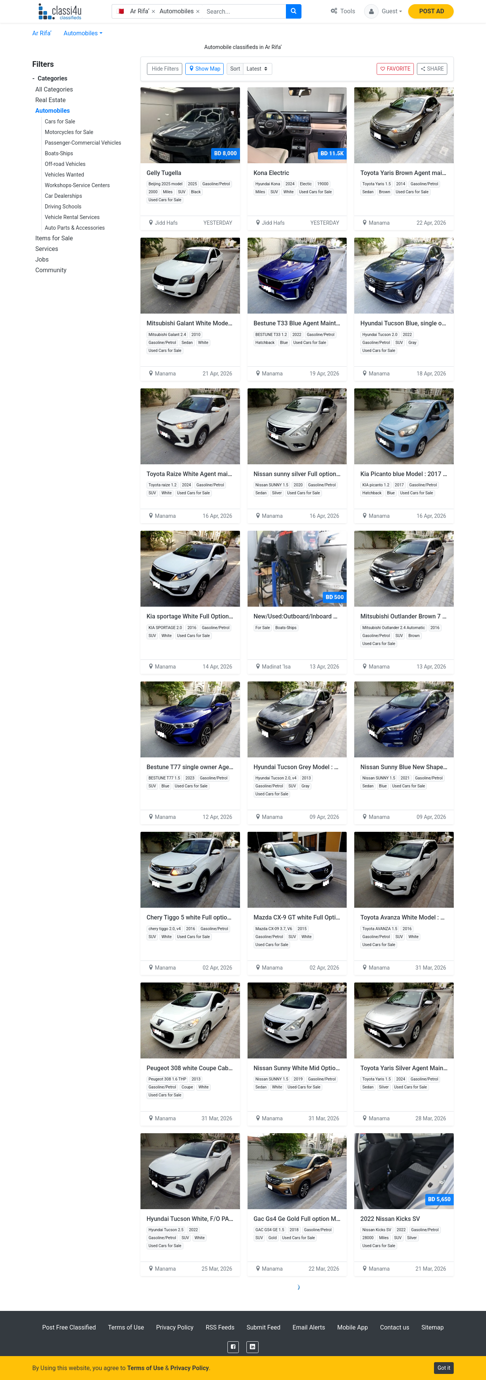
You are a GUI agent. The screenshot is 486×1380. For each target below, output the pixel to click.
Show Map (205, 69)
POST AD (431, 11)
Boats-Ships (59, 153)
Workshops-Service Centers (77, 185)
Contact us (394, 1327)
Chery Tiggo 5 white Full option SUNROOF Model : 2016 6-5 (227, 917)
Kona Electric (271, 173)
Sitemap (432, 1327)
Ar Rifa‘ (42, 33)
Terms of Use (126, 1327)
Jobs (42, 259)
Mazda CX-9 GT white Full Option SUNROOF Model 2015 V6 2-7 (339, 917)
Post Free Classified (69, 1327)
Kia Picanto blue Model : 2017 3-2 (406, 474)
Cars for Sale (60, 121)
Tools (343, 11)
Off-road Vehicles (65, 164)
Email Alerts (309, 1327)
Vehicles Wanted (64, 175)
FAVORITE (395, 69)
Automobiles (81, 33)
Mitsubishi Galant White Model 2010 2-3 (201, 323)
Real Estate (50, 100)
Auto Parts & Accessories (75, 228)
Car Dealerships (63, 196)
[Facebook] (233, 1347)
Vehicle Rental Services (72, 217)
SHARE (432, 69)
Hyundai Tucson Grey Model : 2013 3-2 (306, 767)
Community (50, 270)
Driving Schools (63, 206)
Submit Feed (263, 1327)
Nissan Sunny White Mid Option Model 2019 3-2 (318, 1068)
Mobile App (352, 1327)
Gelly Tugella (164, 173)
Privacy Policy (175, 1327)
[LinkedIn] (252, 1347)
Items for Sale (54, 238)
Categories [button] (50, 78)
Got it (443, 1368)
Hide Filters (165, 69)
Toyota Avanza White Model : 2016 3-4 (412, 917)
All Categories (54, 89)
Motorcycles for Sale (69, 132)
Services (46, 248)
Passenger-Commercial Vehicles (83, 143)
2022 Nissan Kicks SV (390, 1218)
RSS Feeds (220, 1327)
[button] (383, 11)
